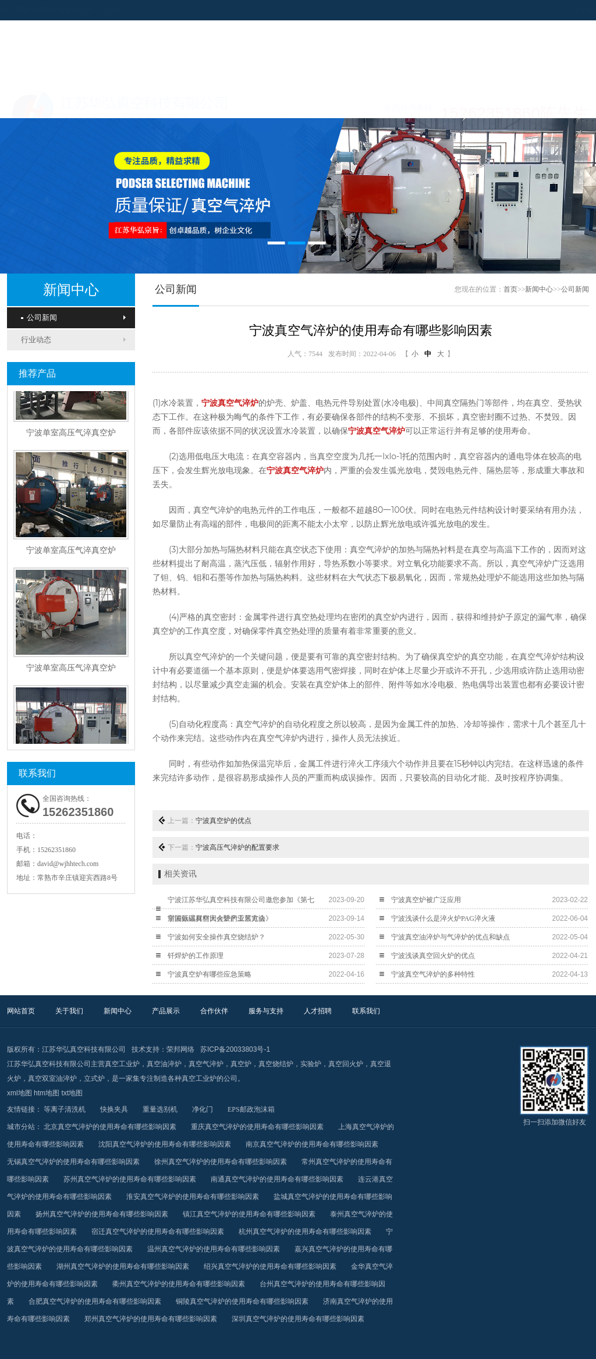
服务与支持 (407, 104)
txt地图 (72, 1093)
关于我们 (116, 104)
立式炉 (94, 1078)
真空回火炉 (345, 1064)
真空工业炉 (122, 1064)
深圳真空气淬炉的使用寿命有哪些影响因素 (298, 1319)
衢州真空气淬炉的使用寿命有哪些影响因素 (178, 1284)
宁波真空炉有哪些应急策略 (209, 974)
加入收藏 (567, 10)
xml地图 (19, 1093)
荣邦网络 (180, 1049)
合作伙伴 (335, 104)
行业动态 (36, 339)
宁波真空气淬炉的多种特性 (433, 974)
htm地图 (46, 1093)
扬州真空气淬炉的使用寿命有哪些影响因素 (102, 1214)
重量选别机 (160, 1109)
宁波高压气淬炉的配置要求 (237, 847)
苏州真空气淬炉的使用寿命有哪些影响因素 (129, 1179)
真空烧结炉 (275, 1064)
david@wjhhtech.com (67, 864)
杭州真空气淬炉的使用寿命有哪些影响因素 (305, 1231)
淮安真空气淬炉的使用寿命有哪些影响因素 (192, 1197)
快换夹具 (114, 1109)
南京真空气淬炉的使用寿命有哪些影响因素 (312, 1144)
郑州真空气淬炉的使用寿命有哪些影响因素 (150, 1319)
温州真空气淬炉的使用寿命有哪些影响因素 (213, 1249)
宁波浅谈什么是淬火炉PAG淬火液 (443, 918)
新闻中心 (189, 104)
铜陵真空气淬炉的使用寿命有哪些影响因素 (242, 1301)
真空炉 (240, 1064)
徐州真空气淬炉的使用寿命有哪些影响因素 (220, 1162)
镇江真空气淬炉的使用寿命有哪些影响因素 (249, 1214)
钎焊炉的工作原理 (196, 956)
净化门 (202, 1109)
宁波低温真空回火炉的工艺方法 (216, 918)
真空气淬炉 (206, 1064)
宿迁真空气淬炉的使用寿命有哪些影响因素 (157, 1231)
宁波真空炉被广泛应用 (426, 900)
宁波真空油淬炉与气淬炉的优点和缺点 (450, 937)
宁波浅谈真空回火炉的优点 (433, 956)
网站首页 (44, 104)
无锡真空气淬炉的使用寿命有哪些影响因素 (73, 1162)
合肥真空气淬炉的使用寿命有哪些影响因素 (95, 1301)
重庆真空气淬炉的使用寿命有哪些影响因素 (257, 1127)
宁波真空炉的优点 (223, 821)
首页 (510, 289)
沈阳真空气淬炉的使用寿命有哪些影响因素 (164, 1144)
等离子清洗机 (65, 1109)
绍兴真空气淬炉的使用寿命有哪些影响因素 (270, 1266)
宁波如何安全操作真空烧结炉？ (216, 937)
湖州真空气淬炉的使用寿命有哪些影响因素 (122, 1266)
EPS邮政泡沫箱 (251, 1109)
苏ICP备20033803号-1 (235, 1049)
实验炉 (310, 1064)
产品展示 (262, 104)
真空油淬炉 (164, 1064)
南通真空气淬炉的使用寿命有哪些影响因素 (277, 1179)
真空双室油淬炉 (52, 1078)
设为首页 (530, 10)
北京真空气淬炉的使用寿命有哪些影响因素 (110, 1127)
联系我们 (553, 104)
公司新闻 (39, 317)
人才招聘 (480, 104)
